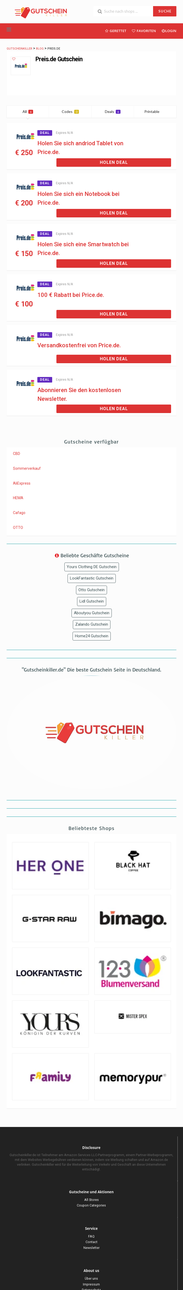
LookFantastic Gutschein (91, 578)
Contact (91, 1242)
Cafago (19, 513)
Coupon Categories (91, 1205)
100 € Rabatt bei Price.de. (70, 295)
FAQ (91, 1236)
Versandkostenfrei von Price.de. (79, 345)
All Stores (91, 1200)
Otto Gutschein (91, 589)
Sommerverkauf (27, 468)
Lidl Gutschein (91, 601)
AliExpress (21, 483)
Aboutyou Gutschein (91, 613)
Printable (155, 111)
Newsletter (91, 1248)
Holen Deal (114, 162)
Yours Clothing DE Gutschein (92, 566)
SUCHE (164, 11)
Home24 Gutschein (91, 636)
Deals (112, 111)
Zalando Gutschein (91, 624)
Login (168, 30)
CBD (16, 453)
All (28, 111)
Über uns (91, 1278)
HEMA (18, 498)
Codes (70, 111)
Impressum (91, 1284)
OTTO (18, 527)
